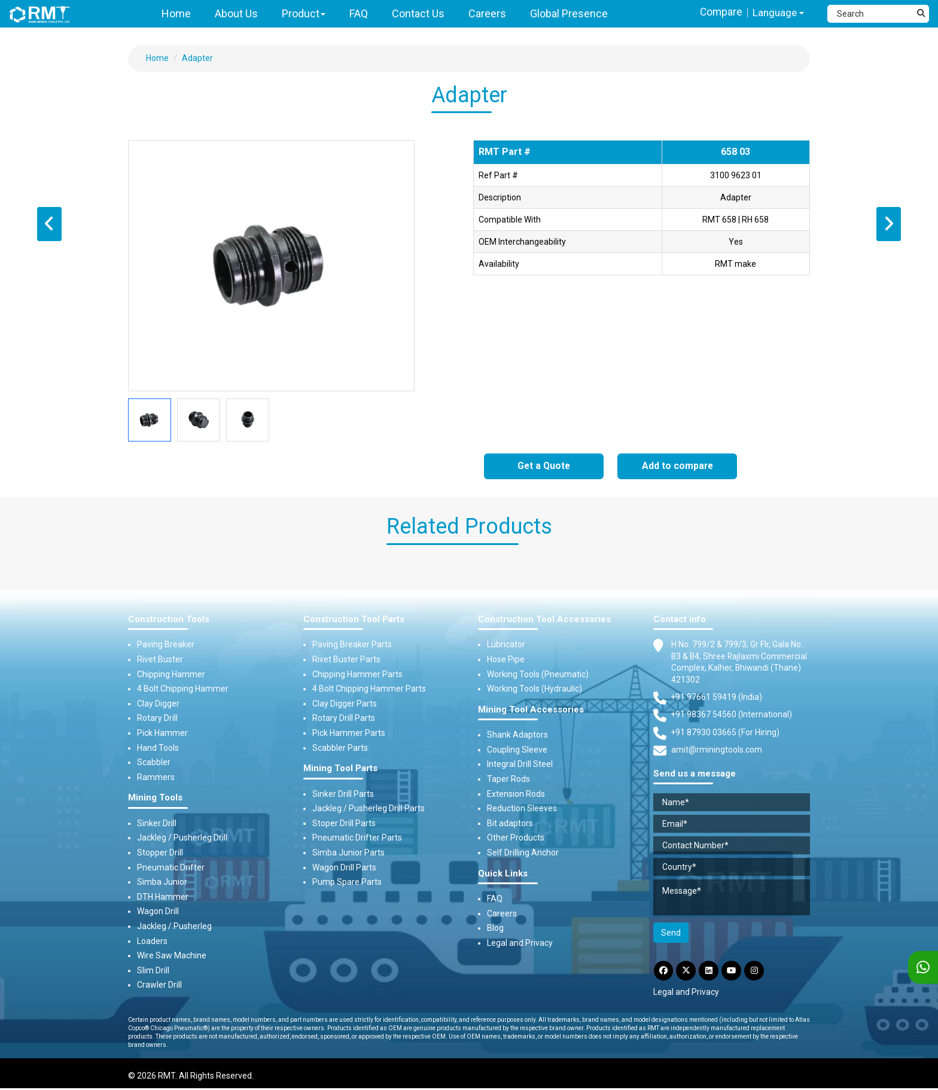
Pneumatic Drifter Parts (357, 838)
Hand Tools (158, 748)
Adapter (197, 58)
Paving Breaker (165, 645)
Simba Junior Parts (348, 852)
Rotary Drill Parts (343, 718)
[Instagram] (757, 971)
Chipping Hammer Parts (357, 674)
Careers (502, 913)
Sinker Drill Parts (343, 794)
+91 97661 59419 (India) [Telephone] (717, 697)
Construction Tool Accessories (544, 619)
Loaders (152, 941)
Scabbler (153, 762)
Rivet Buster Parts (346, 659)
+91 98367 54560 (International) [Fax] (732, 715)
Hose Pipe (506, 659)
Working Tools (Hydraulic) (534, 688)
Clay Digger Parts (344, 703)
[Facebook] (664, 971)
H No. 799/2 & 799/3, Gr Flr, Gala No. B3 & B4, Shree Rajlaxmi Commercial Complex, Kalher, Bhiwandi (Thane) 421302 (740, 662)
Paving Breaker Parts (352, 645)
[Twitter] (687, 971)
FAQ (494, 898)
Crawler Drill (159, 985)
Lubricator (506, 645)
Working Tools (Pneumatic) (538, 674)
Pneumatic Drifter (171, 867)
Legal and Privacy (520, 943)
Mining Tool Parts (340, 768)
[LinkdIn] (711, 971)
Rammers (156, 777)
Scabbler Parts (340, 748)
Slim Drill (153, 970)
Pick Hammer (162, 733)
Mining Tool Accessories (531, 710)
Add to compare (677, 466)
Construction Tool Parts (353, 619)
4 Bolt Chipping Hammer (183, 688)
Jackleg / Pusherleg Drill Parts (368, 808)
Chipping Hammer (171, 674)
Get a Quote (544, 466)
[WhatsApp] (923, 967)
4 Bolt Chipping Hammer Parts (369, 688)
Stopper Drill (160, 852)
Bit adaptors (510, 823)
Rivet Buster (160, 659)
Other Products (515, 838)
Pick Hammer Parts (348, 733)
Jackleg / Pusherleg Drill (182, 838)
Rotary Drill (157, 718)
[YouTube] (734, 971)
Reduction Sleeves (522, 808)
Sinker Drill (156, 823)
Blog (495, 928)
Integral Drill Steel (520, 764)
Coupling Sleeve (517, 749)
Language (777, 13)
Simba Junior (162, 882)
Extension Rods (516, 794)
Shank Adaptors (517, 734)
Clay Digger (158, 703)
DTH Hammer (162, 897)
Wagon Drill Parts (344, 867)
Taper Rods (508, 779)
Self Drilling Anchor (523, 852)
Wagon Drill (158, 912)
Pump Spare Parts (347, 882)
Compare (719, 12)
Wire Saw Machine (171, 955)
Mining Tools (155, 798)
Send (671, 933)
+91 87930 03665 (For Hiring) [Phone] (725, 733)
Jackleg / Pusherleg (174, 926)
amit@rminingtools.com (716, 751)
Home (157, 58)
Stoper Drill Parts (344, 823)
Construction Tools (168, 619)
